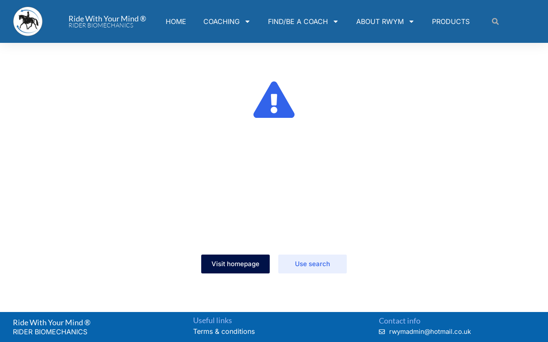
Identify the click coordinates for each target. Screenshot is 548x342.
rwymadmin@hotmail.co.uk (430, 331)
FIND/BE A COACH (303, 21)
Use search (312, 264)
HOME (176, 21)
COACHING (227, 21)
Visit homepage (235, 264)
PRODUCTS (451, 21)
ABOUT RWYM (385, 21)
